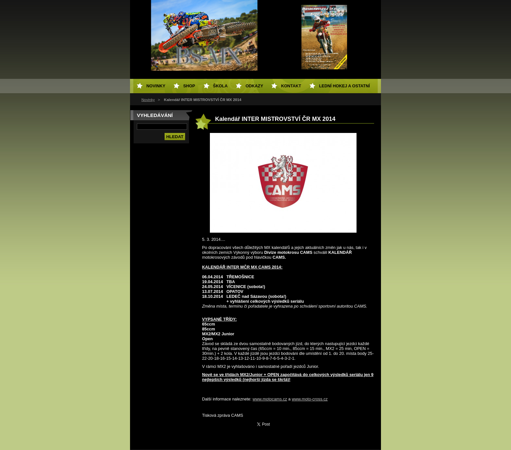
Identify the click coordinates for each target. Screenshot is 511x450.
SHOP (189, 85)
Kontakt (291, 85)
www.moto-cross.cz (310, 399)
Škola (220, 85)
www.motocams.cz (270, 399)
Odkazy (254, 85)
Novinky (148, 100)
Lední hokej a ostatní (344, 85)
